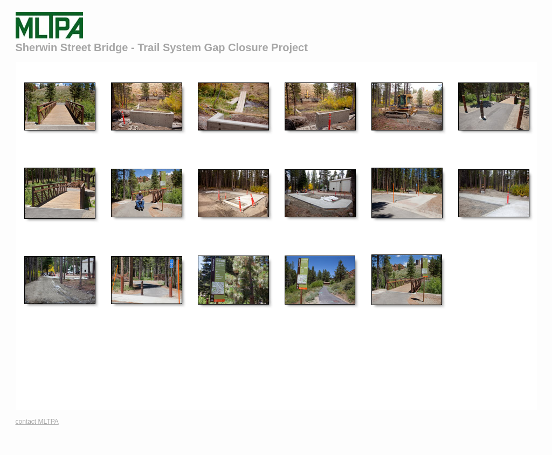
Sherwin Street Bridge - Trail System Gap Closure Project (162, 47)
